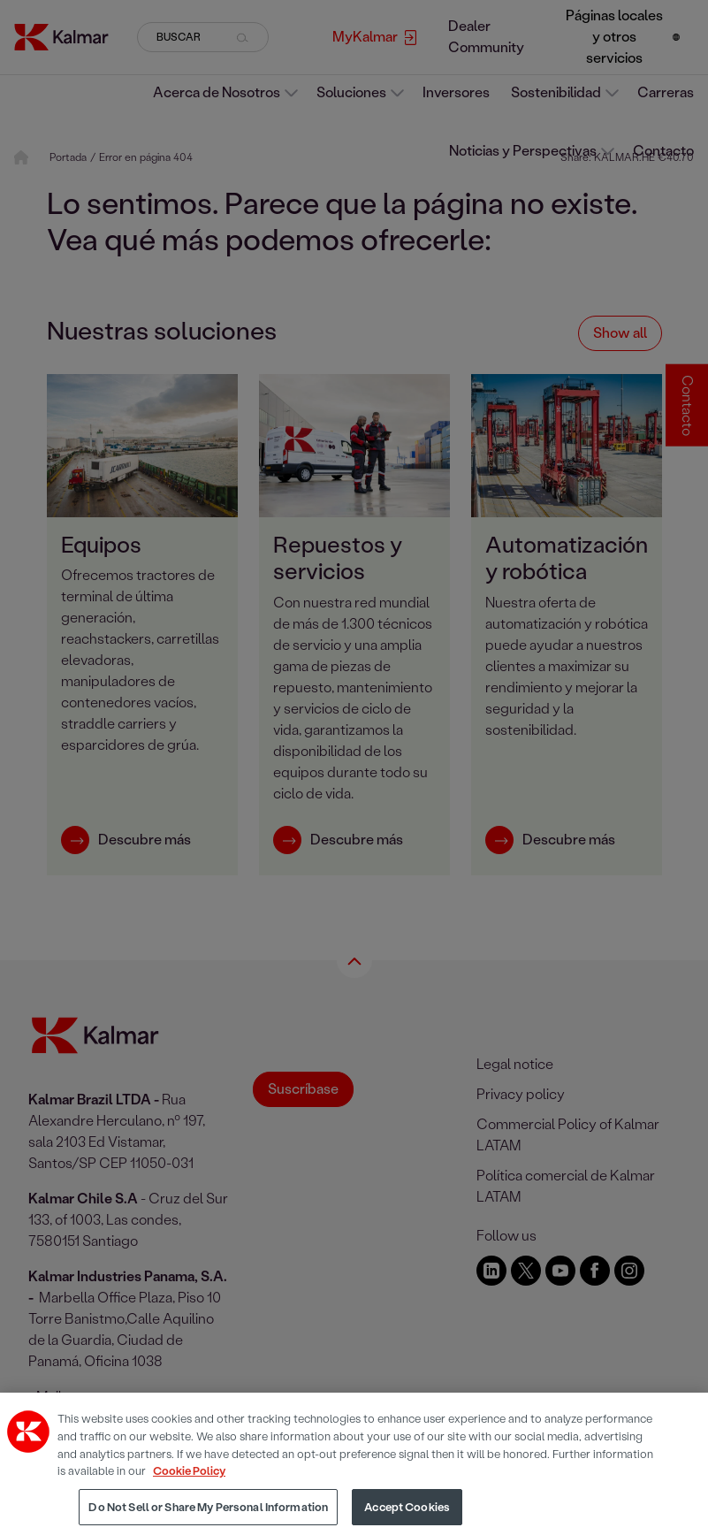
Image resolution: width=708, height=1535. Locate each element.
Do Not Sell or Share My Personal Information (208, 1515)
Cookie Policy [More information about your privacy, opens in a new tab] (189, 1478)
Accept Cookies (407, 1515)
